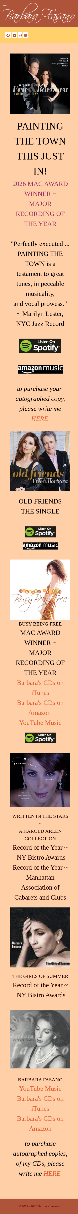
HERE (39, 418)
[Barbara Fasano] (39, 13)
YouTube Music (40, 722)
